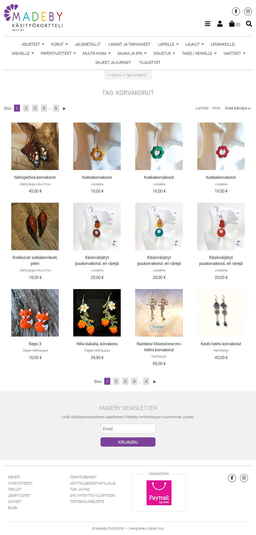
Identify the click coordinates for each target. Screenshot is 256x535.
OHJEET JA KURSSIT (113, 62)
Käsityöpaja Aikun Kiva (35, 184)
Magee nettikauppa (35, 350)
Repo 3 (35, 343)
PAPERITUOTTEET (56, 53)
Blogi (13, 507)
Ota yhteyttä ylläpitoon (92, 495)
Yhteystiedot (20, 483)
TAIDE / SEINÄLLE (197, 53)
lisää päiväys (236, 107)
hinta (216, 107)
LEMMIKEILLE (222, 44)
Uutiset (15, 501)
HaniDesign (159, 356)
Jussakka (97, 184)
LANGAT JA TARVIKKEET (129, 44)
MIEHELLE (21, 53)
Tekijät (14, 489)
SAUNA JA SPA (130, 53)
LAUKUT (193, 44)
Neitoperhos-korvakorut (35, 177)
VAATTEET (232, 53)
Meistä (14, 477)
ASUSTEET (31, 44)
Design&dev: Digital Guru (146, 528)
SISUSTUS (162, 53)
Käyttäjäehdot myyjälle (93, 483)
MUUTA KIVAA (94, 53)
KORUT (57, 44)
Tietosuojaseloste (87, 501)
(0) (234, 24)
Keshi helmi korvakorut (221, 343)
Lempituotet (19, 495)
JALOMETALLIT (87, 44)
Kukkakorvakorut (97, 177)
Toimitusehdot (83, 477)
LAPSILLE (166, 44)
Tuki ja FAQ (80, 489)
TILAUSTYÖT (149, 62)
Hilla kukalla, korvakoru (97, 343)
